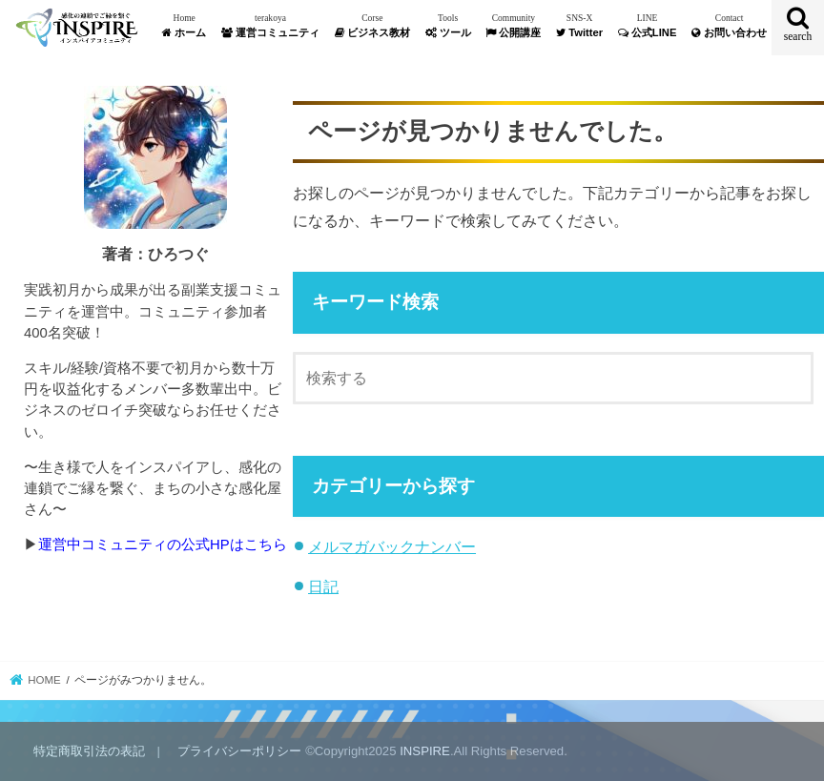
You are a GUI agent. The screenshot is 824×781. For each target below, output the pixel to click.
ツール (448, 25)
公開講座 (513, 25)
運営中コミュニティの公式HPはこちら (162, 544)
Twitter (579, 25)
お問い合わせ (729, 25)
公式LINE (647, 25)
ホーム (184, 25)
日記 (323, 586)
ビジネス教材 (372, 25)
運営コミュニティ (270, 25)
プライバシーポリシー (239, 751)
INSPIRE (425, 751)
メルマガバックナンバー (392, 546)
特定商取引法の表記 (89, 751)
